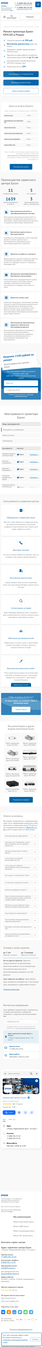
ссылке (10, 1211)
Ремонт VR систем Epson (23, 1235)
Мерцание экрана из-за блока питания (9, 454)
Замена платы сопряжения (12, 139)
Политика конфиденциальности (20, 1329)
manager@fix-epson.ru (10, 1273)
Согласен (35, 1339)
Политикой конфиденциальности (26, 1028)
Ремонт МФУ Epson (21, 1226)
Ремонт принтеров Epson (23, 1222)
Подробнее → (34, 455)
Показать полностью (11, 989)
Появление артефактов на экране (6, 477)
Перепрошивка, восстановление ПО (13, 121)
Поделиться (3, 1312)
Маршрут (9, 1112)
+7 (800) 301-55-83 (24, 3)
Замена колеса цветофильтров (13, 133)
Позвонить (30, 17)
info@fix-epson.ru (8, 1268)
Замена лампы (8, 115)
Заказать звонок (21, 709)
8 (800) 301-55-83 (8, 1262)
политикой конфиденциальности (24, 395)
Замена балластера (10, 127)
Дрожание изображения (6, 469)
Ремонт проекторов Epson (23, 1231)
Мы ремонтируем (9, 17)
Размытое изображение (6, 462)
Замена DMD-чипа (9, 145)
